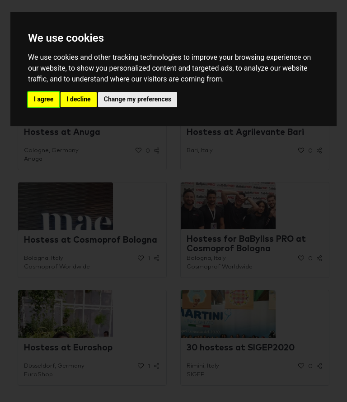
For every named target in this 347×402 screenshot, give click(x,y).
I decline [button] (78, 99)
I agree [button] (43, 99)
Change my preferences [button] (137, 99)
